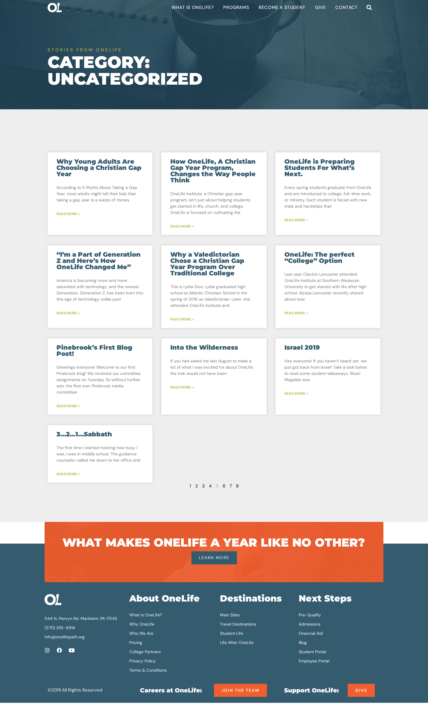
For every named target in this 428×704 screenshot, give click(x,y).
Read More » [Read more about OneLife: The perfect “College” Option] (296, 313)
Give (320, 7)
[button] (369, 7)
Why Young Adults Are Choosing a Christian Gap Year (98, 168)
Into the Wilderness (204, 348)
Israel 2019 (302, 348)
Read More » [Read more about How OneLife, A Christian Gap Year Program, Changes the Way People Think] (182, 226)
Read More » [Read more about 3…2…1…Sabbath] (68, 475)
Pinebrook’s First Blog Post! (94, 351)
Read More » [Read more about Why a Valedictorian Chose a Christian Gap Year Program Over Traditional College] (182, 320)
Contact (346, 7)
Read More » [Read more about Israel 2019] (296, 394)
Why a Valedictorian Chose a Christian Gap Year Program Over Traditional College (207, 264)
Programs (236, 7)
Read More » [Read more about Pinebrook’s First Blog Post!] (68, 407)
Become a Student (282, 7)
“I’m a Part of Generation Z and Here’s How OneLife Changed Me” (98, 261)
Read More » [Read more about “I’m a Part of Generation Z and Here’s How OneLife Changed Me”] (68, 313)
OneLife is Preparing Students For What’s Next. (319, 168)
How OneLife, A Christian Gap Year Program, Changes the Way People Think (213, 171)
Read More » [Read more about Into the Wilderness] (182, 388)
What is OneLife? (192, 7)
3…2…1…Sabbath (84, 435)
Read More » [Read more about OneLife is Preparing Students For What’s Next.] (296, 220)
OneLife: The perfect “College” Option (319, 258)
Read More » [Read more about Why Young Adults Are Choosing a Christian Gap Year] (68, 214)
